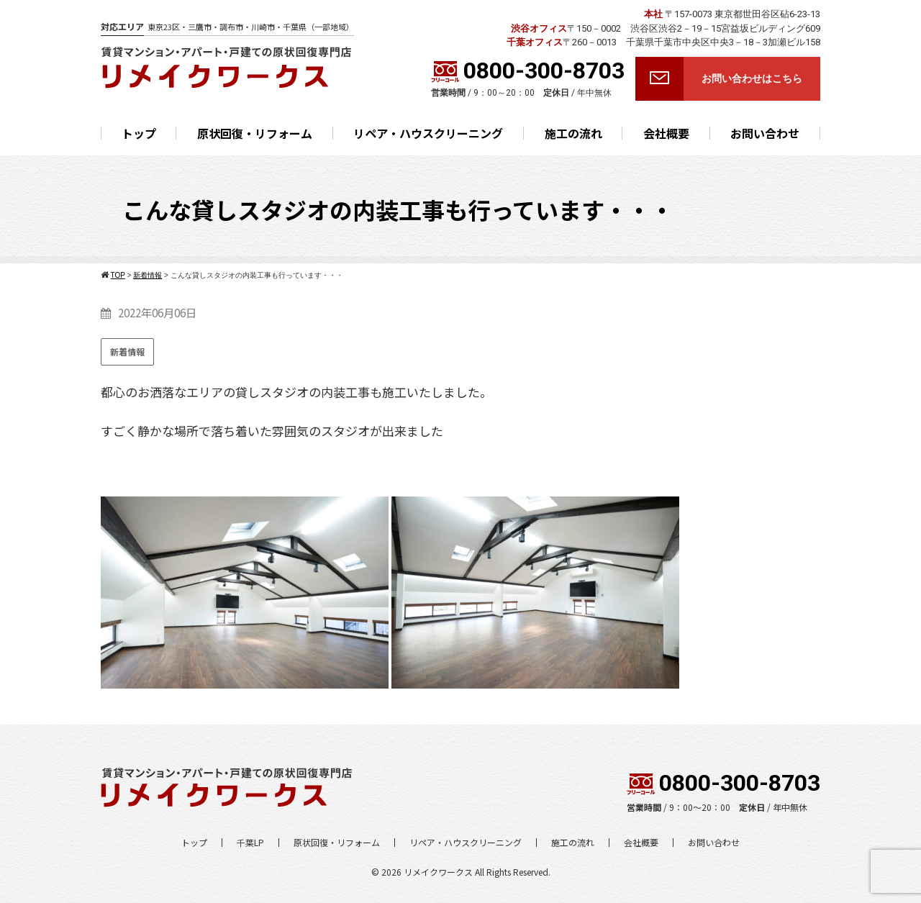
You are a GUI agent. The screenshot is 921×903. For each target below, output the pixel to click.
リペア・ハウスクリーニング (428, 133)
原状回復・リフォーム (254, 133)
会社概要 (666, 133)
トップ (139, 133)
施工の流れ (573, 133)
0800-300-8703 (528, 70)
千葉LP (250, 842)
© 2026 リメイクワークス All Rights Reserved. (460, 872)
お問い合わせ (764, 133)
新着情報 (127, 351)
